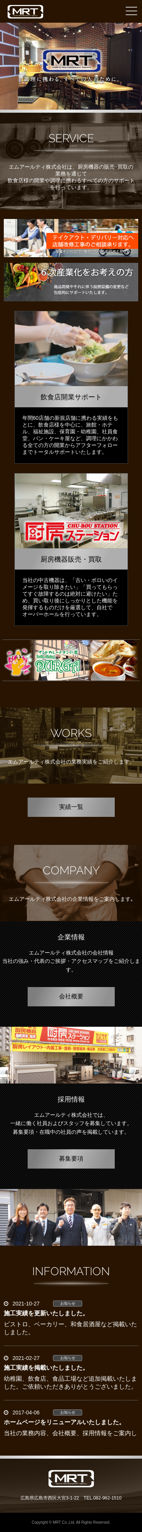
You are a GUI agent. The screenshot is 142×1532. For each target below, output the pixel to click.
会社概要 (71, 996)
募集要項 (71, 1159)
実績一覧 (71, 807)
